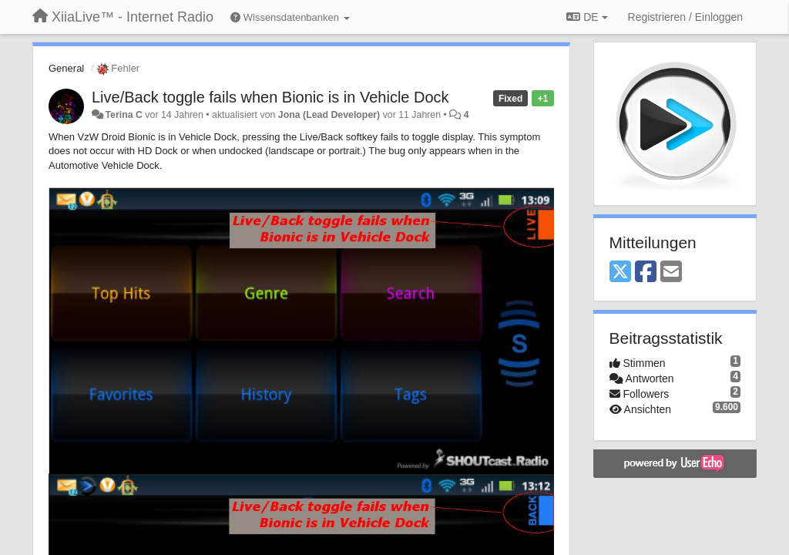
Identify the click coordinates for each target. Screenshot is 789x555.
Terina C (123, 114)
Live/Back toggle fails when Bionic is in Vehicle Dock (270, 97)
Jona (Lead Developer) (329, 114)
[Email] (671, 272)
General (66, 68)
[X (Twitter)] (620, 272)
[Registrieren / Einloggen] (685, 17)
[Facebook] (645, 272)
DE (586, 17)
